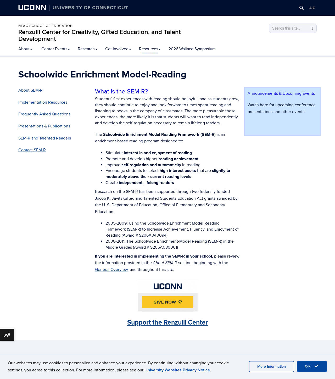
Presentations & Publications (44, 126)
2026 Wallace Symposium (192, 49)
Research (87, 49)
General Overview (111, 269)
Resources (150, 49)
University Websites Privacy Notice (177, 370)
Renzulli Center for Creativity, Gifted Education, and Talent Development (99, 35)
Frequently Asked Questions (44, 114)
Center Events (55, 49)
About (25, 49)
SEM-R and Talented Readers (44, 138)
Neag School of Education (45, 26)
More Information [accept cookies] (271, 366)
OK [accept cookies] (312, 366)
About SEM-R (30, 90)
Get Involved (118, 49)
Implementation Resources (42, 102)
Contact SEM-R (32, 150)
